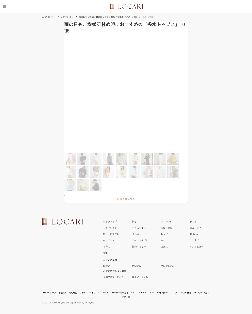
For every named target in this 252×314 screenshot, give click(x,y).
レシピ (164, 234)
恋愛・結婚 (166, 227)
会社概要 (63, 292)
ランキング (166, 221)
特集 (105, 252)
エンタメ (194, 240)
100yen (194, 234)
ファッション (110, 227)
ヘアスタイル (139, 227)
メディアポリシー (146, 292)
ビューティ (195, 227)
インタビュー (197, 246)
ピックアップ (110, 221)
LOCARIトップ (49, 292)
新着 (134, 221)
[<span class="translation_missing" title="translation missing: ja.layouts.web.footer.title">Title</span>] (62, 221)
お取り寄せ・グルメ (113, 276)
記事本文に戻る (126, 198)
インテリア (109, 240)
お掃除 (164, 246)
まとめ (193, 221)
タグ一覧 (126, 296)
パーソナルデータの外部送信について (119, 292)
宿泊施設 (136, 265)
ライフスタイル (140, 240)
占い (163, 240)
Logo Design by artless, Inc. (82, 302)
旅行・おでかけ (111, 234)
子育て (106, 246)
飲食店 (106, 265)
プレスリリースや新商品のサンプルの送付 (190, 292)
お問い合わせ (163, 292)
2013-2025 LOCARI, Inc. (54, 302)
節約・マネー (139, 246)
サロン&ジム (167, 265)
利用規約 (73, 292)
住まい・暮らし (140, 276)
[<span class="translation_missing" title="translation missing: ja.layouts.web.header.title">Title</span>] (126, 6)
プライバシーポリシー (90, 292)
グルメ (135, 234)
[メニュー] (5, 6)
